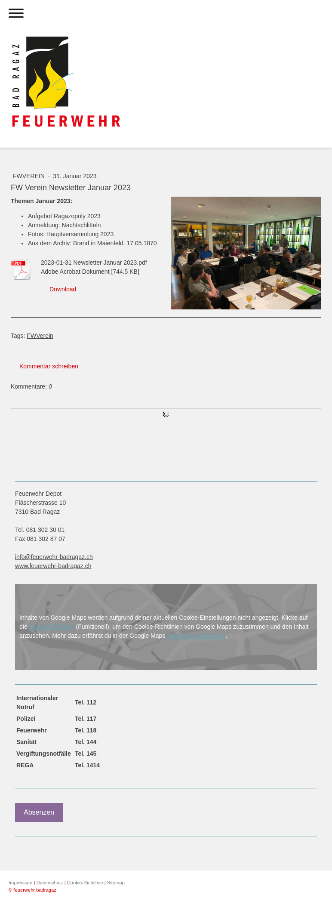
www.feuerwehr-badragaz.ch (53, 565)
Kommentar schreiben (48, 366)
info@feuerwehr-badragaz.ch (54, 556)
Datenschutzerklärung (196, 635)
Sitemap (116, 882)
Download (62, 289)
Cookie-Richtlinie (51, 626)
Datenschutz (49, 882)
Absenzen (39, 812)
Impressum (20, 882)
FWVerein (29, 176)
